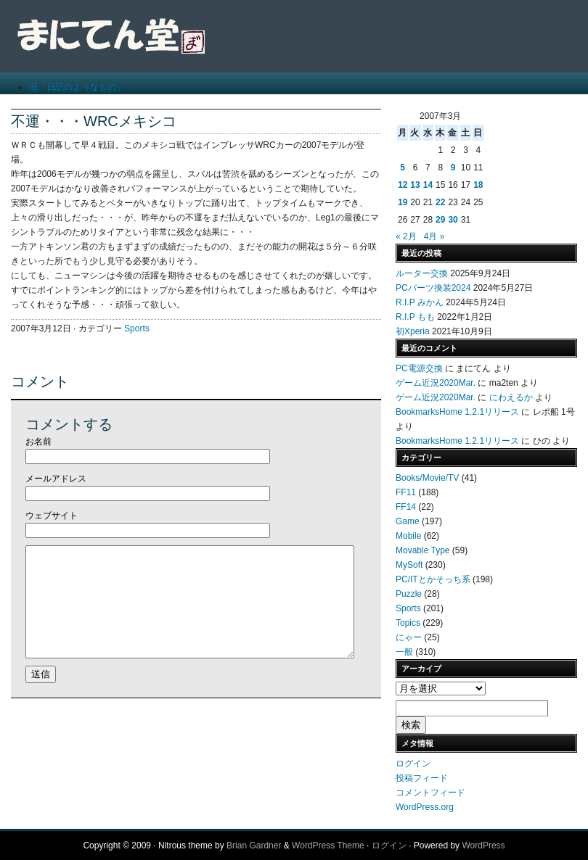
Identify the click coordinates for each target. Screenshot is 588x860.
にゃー (409, 637)
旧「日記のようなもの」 (77, 87)
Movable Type (423, 550)
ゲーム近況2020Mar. (435, 383)
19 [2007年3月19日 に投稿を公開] (402, 202)
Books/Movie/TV (427, 478)
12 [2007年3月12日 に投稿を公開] (402, 185)
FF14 (406, 507)
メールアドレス (55, 479)
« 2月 (406, 236)
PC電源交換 (419, 368)
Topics (408, 623)
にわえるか (511, 397)
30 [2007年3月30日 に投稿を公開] (452, 220)
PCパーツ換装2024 (433, 288)
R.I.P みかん (420, 302)
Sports (137, 328)
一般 (404, 652)
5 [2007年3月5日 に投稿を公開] (402, 167)
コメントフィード (430, 792)
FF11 (406, 492)
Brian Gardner (253, 845)
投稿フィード (422, 778)
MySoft (409, 565)
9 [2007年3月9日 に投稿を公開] (453, 167)
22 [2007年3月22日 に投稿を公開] (440, 202)
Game (408, 521)
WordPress (483, 845)
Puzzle (409, 594)
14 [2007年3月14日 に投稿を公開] (428, 185)
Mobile (408, 536)
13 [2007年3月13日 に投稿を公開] (415, 185)
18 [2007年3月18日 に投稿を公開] (478, 185)
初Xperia (413, 331)
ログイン (413, 763)
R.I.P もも (415, 317)
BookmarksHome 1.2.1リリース (457, 412)
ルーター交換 (422, 273)
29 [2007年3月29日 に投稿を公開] (440, 220)
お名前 (38, 442)
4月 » (434, 236)
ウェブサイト (51, 515)
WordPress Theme (328, 845)
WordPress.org (425, 807)
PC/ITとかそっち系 (433, 579)
